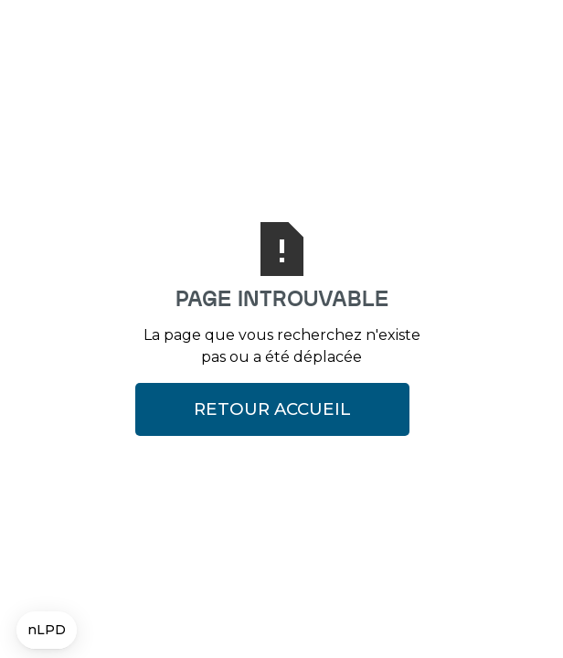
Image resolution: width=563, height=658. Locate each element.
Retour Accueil (272, 408)
